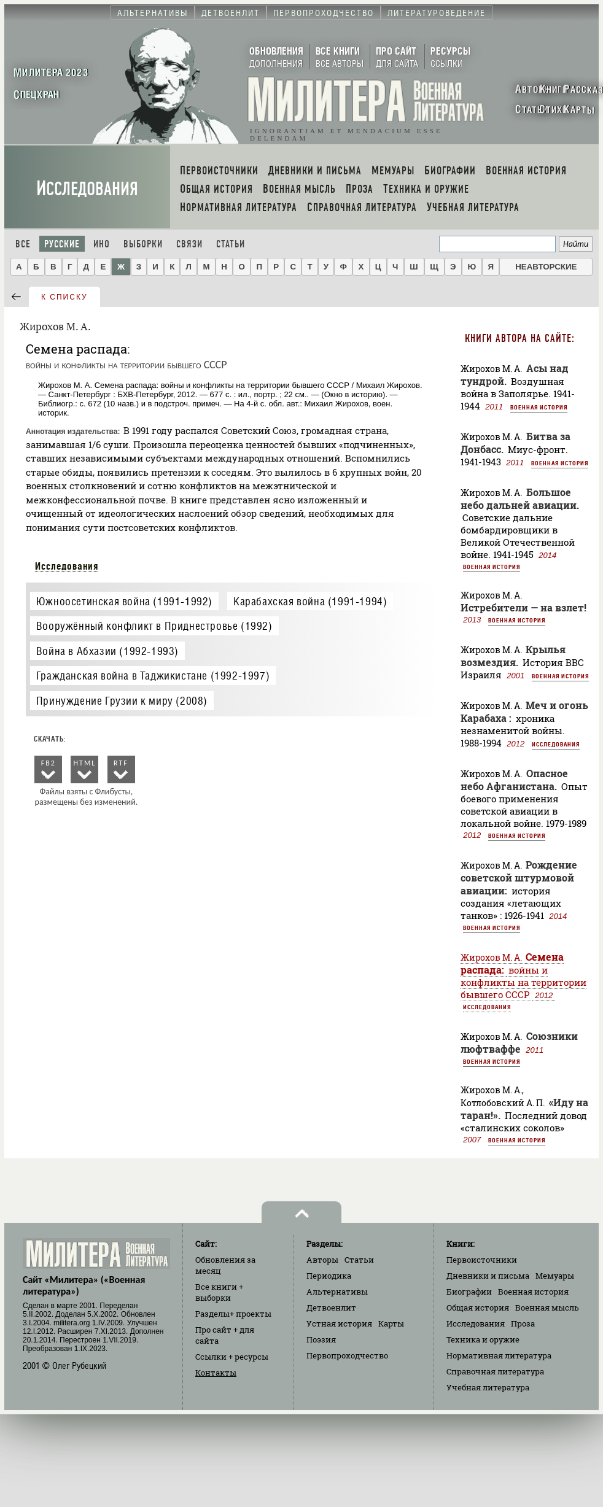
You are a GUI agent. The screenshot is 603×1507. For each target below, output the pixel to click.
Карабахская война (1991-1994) (310, 601)
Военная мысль (547, 1307)
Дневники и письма (487, 1275)
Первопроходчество (347, 1355)
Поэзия (321, 1339)
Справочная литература (495, 1371)
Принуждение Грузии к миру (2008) (122, 700)
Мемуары (554, 1275)
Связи (189, 244)
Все (23, 244)
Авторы (322, 1259)
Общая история (477, 1307)
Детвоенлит (331, 1307)
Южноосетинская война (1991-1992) (124, 601)
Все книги (219, 1292)
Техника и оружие (482, 1339)
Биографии (469, 1291)
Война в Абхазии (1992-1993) (107, 651)
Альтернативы (337, 1291)
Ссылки (231, 1356)
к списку (64, 297)
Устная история (339, 1323)
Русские (62, 244)
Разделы (233, 1313)
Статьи (230, 244)
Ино (101, 244)
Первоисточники (481, 1259)
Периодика (328, 1275)
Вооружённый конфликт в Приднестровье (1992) (154, 625)
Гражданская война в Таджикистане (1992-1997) (153, 675)
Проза (523, 1323)
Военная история (538, 407)
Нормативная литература (498, 1355)
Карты (391, 1323)
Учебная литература (487, 1387)
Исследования (87, 188)
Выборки (143, 244)
